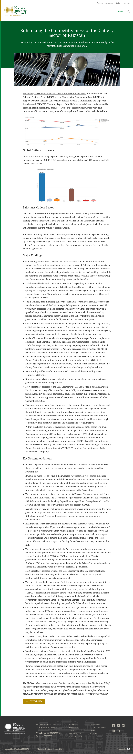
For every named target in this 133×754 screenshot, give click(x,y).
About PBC (73, 724)
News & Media (96, 724)
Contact (93, 733)
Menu (121, 11)
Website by (121, 749)
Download (36, 701)
